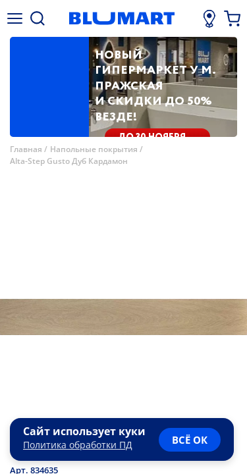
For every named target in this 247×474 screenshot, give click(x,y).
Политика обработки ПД (77, 444)
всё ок (189, 439)
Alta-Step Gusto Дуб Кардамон (69, 161)
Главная (26, 149)
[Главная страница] (121, 18)
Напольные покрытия (94, 149)
